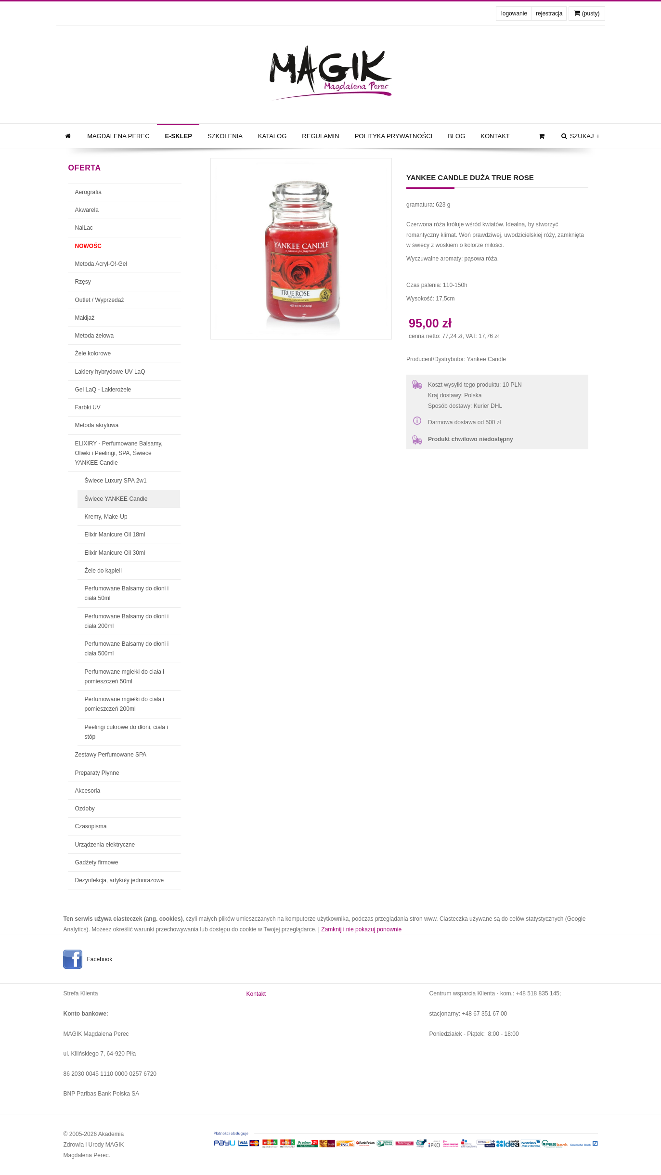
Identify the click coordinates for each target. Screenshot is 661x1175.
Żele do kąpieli (103, 570)
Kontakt (494, 136)
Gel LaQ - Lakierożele (103, 389)
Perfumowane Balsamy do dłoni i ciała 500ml (127, 648)
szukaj (579, 136)
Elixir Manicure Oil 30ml (115, 552)
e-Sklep (178, 136)
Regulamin (320, 136)
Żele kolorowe (93, 353)
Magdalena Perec (118, 136)
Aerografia (88, 192)
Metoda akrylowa (97, 425)
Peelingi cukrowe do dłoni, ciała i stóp (126, 732)
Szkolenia (225, 136)
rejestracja (549, 13)
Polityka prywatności (394, 136)
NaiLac (84, 227)
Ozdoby (85, 808)
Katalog (272, 136)
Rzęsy (83, 281)
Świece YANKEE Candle (116, 499)
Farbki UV (88, 407)
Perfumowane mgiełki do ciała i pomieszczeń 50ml (124, 676)
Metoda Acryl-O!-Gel (101, 264)
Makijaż (85, 317)
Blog (456, 136)
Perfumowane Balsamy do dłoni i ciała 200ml (127, 621)
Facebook (100, 959)
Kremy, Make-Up (106, 516)
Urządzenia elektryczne (105, 844)
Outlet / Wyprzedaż (99, 300)
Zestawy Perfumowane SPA (111, 754)
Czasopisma (91, 826)
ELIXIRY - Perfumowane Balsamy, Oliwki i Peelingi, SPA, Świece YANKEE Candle (119, 453)
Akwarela (87, 210)
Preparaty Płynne (97, 773)
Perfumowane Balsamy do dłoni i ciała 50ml (127, 593)
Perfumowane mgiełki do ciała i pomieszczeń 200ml (124, 704)
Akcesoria (88, 790)
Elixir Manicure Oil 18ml (115, 534)
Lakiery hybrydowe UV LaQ (110, 371)
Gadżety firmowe (96, 862)
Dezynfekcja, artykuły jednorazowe (119, 880)
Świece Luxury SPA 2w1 (116, 480)
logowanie (514, 13)
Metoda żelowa (94, 335)
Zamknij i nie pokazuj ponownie (361, 929)
